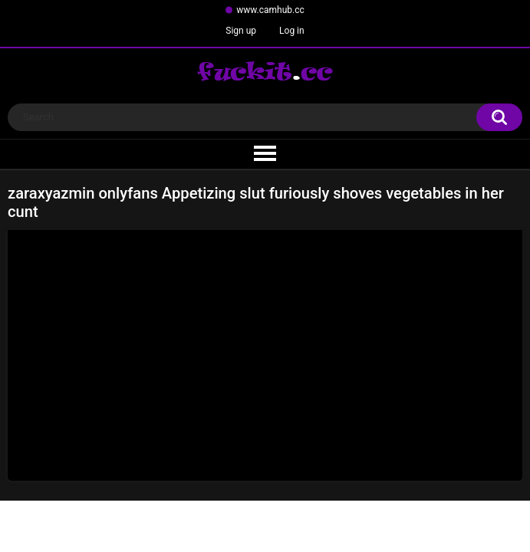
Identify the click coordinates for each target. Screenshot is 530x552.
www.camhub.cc (270, 10)
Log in (292, 30)
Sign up (240, 30)
